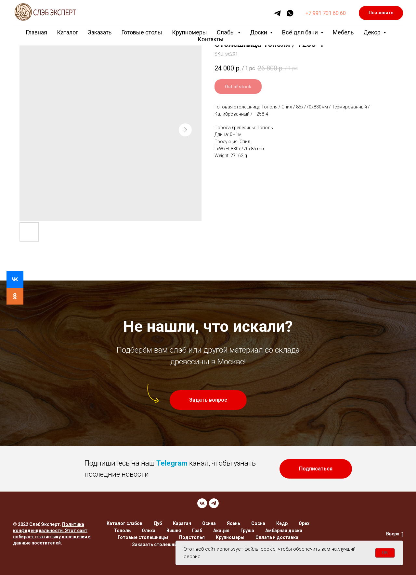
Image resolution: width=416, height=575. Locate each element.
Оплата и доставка (276, 537)
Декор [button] (372, 32)
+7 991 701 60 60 (326, 13)
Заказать (99, 32)
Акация (221, 530)
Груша (247, 530)
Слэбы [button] (226, 32)
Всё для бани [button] (300, 32)
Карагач (182, 523)
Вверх (394, 534)
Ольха (148, 530)
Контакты (211, 39)
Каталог (67, 32)
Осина (209, 523)
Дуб (157, 523)
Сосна (258, 523)
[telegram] (277, 13)
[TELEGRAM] (214, 503)
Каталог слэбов (124, 523)
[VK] (202, 503)
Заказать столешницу (157, 544)
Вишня (173, 530)
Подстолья (192, 537)
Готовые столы (141, 32)
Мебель (343, 32)
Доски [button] (259, 32)
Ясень (233, 523)
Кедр (282, 523)
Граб (197, 530)
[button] (208, 400)
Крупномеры (189, 32)
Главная (36, 32)
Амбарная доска (283, 530)
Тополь (122, 530)
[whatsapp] (290, 13)
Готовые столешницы (143, 537)
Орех (304, 523)
